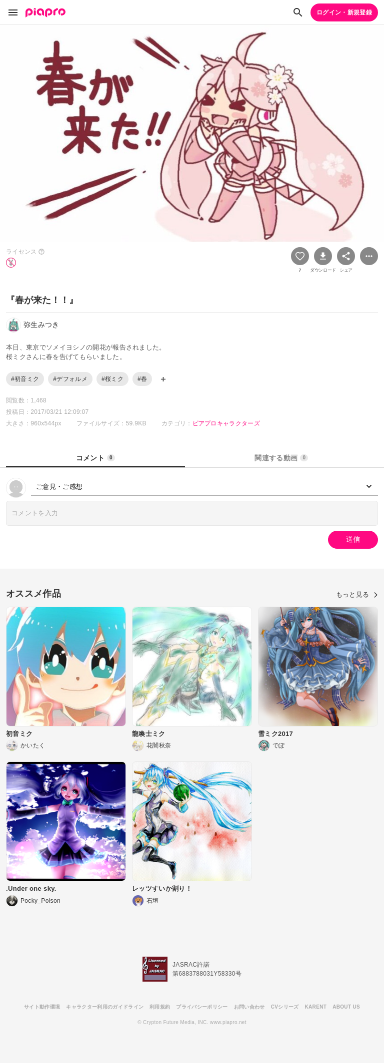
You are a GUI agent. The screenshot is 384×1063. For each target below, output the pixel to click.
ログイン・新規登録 (344, 12)
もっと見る (357, 594)
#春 (142, 378)
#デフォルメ (70, 378)
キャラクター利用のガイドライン (105, 1007)
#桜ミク (113, 378)
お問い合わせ (249, 1007)
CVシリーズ (285, 1007)
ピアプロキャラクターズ (226, 423)
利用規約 (160, 1007)
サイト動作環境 (42, 1007)
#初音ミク (25, 378)
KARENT (316, 1007)
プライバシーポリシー (202, 1007)
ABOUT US (346, 1007)
